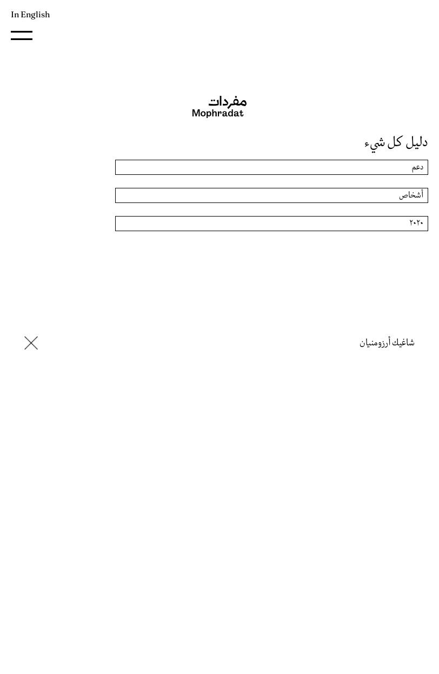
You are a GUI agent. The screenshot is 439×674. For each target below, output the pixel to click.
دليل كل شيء (396, 142)
